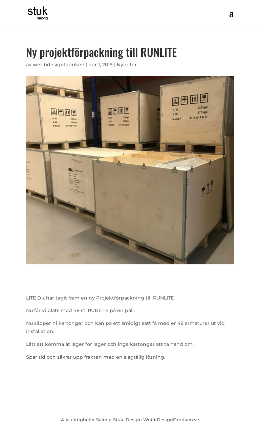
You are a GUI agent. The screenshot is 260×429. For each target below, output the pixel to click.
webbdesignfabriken (59, 65)
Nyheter (127, 65)
